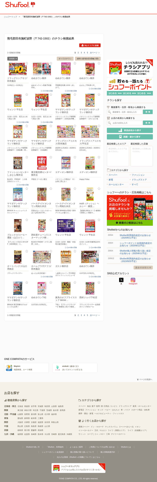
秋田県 (47, 406)
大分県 (47, 434)
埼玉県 (35, 410)
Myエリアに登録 (90, 45)
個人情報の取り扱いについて (82, 452)
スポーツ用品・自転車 (140, 410)
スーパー (112, 175)
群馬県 (62, 410)
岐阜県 (33, 418)
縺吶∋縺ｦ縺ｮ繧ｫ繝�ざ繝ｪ (88, 59)
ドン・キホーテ (97, 427)
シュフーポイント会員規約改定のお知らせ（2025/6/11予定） (136, 244)
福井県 (54, 414)
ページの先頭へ (144, 379)
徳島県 (20, 430)
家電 (110, 179)
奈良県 (47, 422)
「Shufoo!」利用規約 (54, 447)
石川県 (47, 414)
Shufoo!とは (126, 447)
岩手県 (33, 406)
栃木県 (56, 410)
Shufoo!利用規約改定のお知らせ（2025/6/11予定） (135, 236)
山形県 (54, 406)
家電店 (81, 410)
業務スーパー (84, 427)
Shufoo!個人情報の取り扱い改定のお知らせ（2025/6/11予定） (135, 252)
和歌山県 (55, 422)
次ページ (95, 53)
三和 (108, 434)
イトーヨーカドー (85, 430)
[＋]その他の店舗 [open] (47, 91)
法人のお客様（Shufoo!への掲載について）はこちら (78, 457)
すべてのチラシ (65, 59)
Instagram (133, 281)
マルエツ (103, 430)
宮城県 (40, 406)
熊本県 (40, 434)
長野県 (27, 414)
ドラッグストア (138, 179)
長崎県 (33, 434)
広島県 (27, 426)
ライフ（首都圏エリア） (138, 430)
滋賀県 (40, 422)
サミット (82, 434)
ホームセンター (115, 184)
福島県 (60, 406)
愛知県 (20, 418)
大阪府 (20, 422)
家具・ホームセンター (142, 406)
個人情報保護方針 (107, 452)
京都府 (33, 422)
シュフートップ (10, 17)
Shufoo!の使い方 (33, 447)
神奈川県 (28, 410)
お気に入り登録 (27, 63)
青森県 (27, 406)
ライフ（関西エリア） (117, 430)
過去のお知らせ (143, 267)
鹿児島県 (61, 434)
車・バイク (125, 410)
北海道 (20, 406)
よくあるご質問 (76, 447)
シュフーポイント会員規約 (53, 452)
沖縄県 (69, 434)
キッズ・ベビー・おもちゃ (109, 410)
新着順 (12, 59)
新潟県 (33, 414)
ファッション (137, 175)
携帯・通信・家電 (85, 413)
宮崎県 (54, 434)
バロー (102, 434)
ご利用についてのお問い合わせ (102, 447)
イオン (137, 427)
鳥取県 (33, 426)
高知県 (40, 430)
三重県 (40, 418)
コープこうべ (92, 434)
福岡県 (20, 434)
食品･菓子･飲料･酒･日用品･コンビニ (102, 406)
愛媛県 (33, 430)
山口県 (47, 426)
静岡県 (27, 418)
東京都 (20, 410)
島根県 (40, 426)
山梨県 (20, 414)
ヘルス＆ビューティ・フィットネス (109, 413)
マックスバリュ (111, 427)
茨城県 (49, 410)
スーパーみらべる (126, 427)
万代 (96, 430)
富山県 (40, 414)
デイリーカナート (118, 434)
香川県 (27, 430)
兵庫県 (27, 422)
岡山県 (20, 426)
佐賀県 (27, 434)
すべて (134, 184)
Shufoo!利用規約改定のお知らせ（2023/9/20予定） (135, 259)
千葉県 (42, 410)
